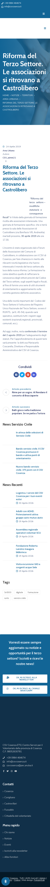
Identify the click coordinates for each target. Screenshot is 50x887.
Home (6, 95)
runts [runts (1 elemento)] (6, 598)
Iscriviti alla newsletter (15, 850)
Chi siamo (9, 832)
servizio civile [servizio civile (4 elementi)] (20, 598)
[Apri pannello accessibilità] (5, 881)
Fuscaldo (9, 809)
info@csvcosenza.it (12, 6)
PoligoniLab (39, 880)
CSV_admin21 (9, 157)
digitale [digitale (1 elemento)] (19, 592)
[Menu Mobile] (44, 14)
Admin (42, 878)
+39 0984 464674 (12, 3)
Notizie (15, 95)
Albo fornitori (11, 857)
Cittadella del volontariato (17, 816)
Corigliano (9, 797)
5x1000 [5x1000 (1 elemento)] (7, 592)
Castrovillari (10, 803)
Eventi (7, 844)
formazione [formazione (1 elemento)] (33, 592)
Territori (27, 95)
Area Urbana (10, 99)
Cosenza (8, 791)
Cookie (17, 880)
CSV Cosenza (11, 878)
